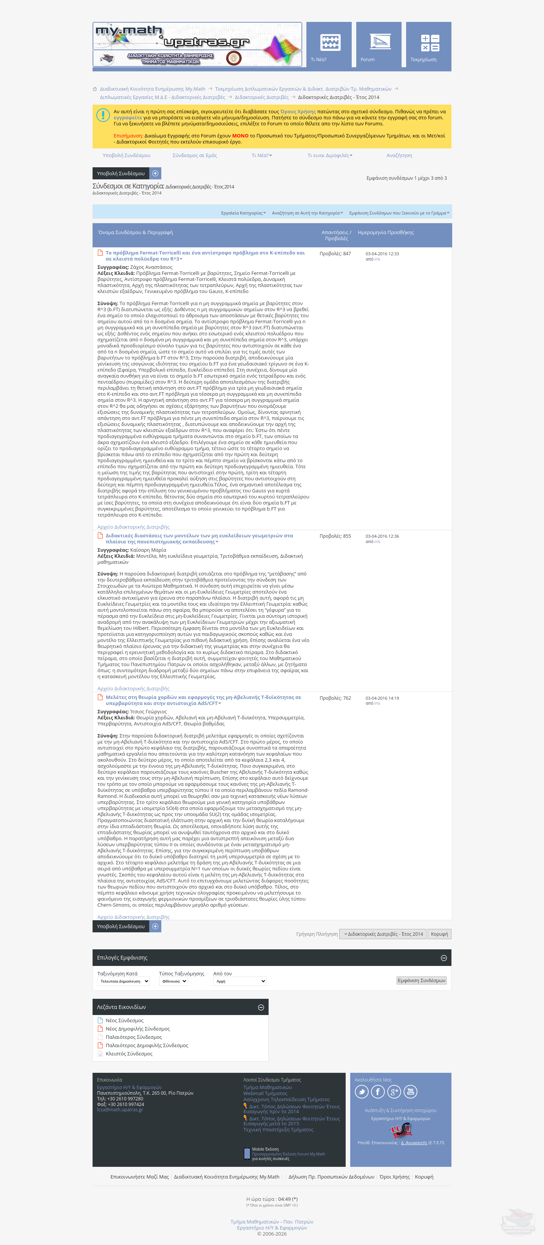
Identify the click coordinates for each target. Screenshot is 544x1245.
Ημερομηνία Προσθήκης (386, 232)
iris (377, 259)
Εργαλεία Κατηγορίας (242, 213)
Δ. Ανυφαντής (414, 1142)
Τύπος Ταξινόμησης (181, 973)
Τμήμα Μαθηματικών (268, 1087)
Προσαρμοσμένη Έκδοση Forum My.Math (289, 1154)
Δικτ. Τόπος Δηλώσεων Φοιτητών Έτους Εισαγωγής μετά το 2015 (292, 1121)
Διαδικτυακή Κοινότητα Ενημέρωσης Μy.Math (227, 1176)
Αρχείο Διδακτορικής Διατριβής (133, 526)
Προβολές (336, 238)
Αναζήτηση (399, 155)
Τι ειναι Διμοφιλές (328, 155)
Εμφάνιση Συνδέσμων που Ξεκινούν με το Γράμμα (397, 213)
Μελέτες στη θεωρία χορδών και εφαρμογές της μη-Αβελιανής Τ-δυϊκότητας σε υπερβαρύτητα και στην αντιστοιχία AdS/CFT (203, 700)
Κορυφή (439, 934)
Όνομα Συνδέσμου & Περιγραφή (136, 232)
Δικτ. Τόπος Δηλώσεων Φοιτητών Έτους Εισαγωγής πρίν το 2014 (292, 1109)
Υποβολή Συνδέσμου (126, 155)
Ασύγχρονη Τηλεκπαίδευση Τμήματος (287, 1099)
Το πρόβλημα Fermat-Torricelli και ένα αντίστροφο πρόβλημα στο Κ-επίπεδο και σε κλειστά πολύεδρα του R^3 (205, 255)
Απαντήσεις (335, 232)
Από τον (222, 973)
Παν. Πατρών (298, 1221)
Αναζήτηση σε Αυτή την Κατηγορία (306, 213)
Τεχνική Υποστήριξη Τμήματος (279, 1129)
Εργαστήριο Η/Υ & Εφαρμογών (129, 1087)
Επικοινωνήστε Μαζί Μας (140, 1176)
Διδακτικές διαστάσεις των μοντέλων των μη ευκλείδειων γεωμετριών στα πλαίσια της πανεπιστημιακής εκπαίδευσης (199, 538)
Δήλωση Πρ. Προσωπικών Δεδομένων (331, 1176)
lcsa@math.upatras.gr (120, 1109)
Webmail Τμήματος (265, 1093)
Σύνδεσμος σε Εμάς (195, 155)
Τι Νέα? (260, 155)
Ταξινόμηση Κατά (117, 973)
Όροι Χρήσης (395, 1176)
